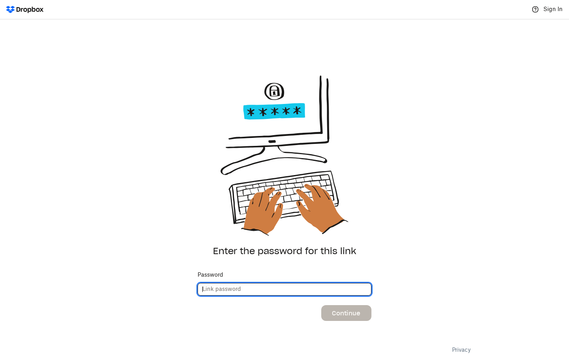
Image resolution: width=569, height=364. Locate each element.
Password (210, 275)
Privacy (461, 350)
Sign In (553, 9)
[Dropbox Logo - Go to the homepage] (24, 9)
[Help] (535, 9)
